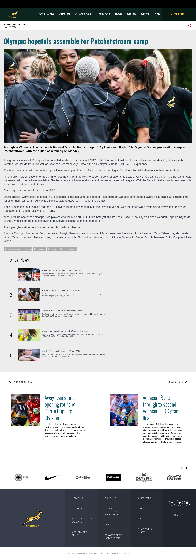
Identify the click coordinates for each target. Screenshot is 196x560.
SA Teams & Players (84, 13)
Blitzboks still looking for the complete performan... (64, 311)
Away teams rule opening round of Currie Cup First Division (60, 407)
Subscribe (179, 515)
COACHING (110, 498)
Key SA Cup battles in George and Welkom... (61, 290)
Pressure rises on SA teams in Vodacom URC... (63, 270)
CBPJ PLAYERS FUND (79, 533)
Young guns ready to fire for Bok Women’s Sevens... (65, 331)
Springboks (64, 13)
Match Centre (178, 14)
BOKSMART (145, 13)
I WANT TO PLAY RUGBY (145, 530)
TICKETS (118, 13)
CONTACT (77, 508)
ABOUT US (77, 498)
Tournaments (103, 13)
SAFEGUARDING (145, 508)
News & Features (46, 13)
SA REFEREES (144, 498)
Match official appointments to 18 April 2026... (62, 351)
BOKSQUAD (131, 13)
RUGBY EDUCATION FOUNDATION (112, 511)
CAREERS (142, 518)
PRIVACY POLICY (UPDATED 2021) (113, 536)
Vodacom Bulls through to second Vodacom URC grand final (162, 407)
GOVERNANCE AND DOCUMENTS (82, 520)
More (157, 13)
